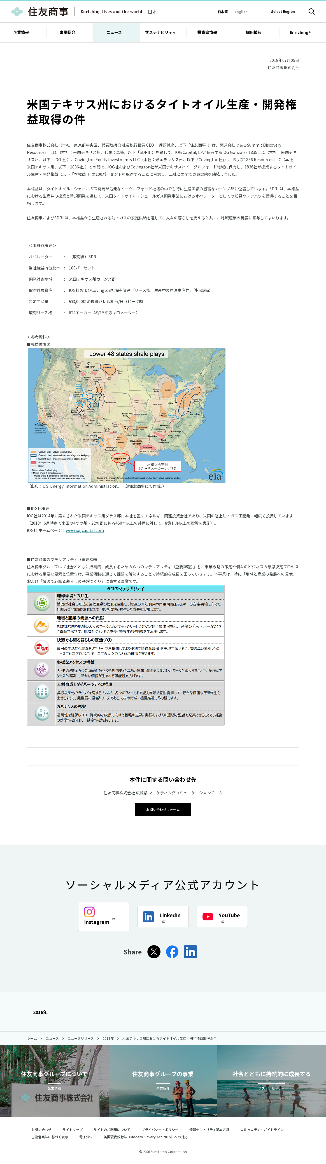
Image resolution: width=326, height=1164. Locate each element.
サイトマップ (72, 1129)
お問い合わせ (41, 1129)
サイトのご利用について (112, 1129)
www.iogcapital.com (85, 530)
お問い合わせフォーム (163, 809)
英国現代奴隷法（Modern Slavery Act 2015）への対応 (148, 1136)
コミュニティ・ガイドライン (262, 1129)
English (241, 11)
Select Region (283, 11)
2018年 (37, 1011)
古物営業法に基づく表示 (49, 1136)
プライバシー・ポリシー (159, 1129)
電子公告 (86, 1136)
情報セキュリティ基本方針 (209, 1129)
